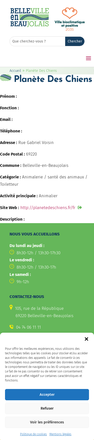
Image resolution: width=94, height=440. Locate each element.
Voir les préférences (47, 427)
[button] (86, 343)
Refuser (47, 413)
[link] (30, 26)
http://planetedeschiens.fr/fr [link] (47, 207)
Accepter (47, 399)
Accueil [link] (15, 71)
